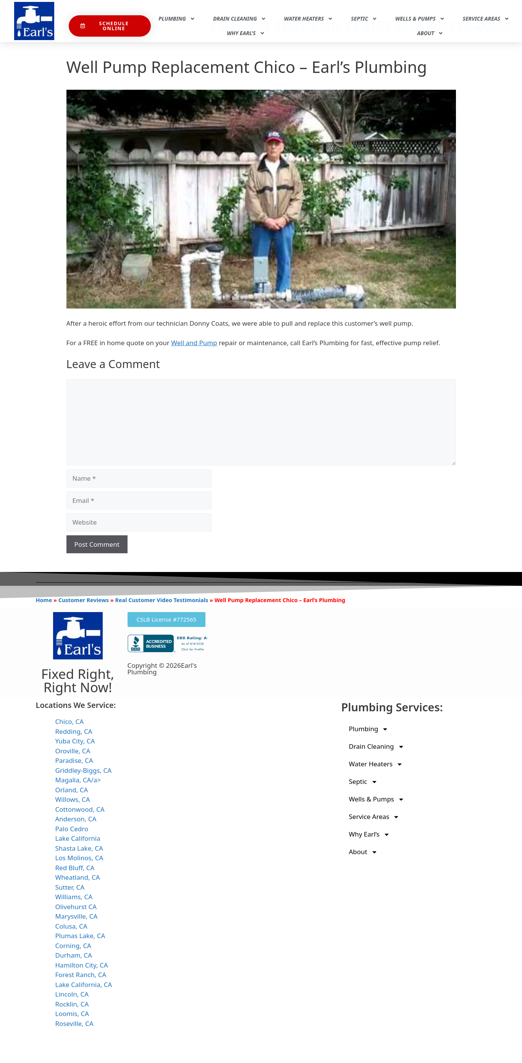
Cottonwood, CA (80, 809)
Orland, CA (71, 789)
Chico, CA (69, 721)
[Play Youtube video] (261, 199)
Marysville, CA (76, 916)
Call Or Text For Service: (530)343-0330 (360, 9)
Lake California (77, 838)
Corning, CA (73, 945)
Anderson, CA (76, 818)
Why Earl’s (246, 33)
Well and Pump (194, 342)
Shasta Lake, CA (79, 848)
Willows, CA (72, 799)
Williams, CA (74, 896)
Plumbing (176, 18)
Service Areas (486, 18)
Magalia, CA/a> (78, 779)
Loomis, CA (72, 1013)
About (430, 33)
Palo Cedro (72, 828)
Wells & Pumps (420, 18)
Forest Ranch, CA (81, 974)
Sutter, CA (70, 887)
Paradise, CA (74, 760)
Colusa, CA (71, 926)
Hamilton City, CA (81, 965)
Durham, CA (73, 955)
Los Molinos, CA (79, 857)
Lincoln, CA (72, 994)
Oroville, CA (73, 750)
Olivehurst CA (76, 906)
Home (44, 600)
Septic (364, 18)
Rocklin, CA (72, 1004)
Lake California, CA (83, 984)
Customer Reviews (83, 600)
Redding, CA (73, 731)
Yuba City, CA (75, 741)
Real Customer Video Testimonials (161, 600)
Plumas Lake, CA (80, 935)
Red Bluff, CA (75, 867)
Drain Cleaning (239, 18)
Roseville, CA (74, 1023)
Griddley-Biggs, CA (83, 770)
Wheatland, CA (77, 877)
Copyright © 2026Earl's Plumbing (162, 668)
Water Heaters (308, 18)
